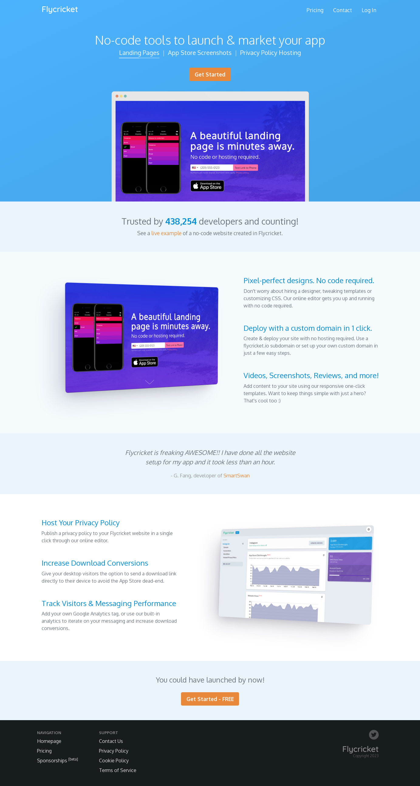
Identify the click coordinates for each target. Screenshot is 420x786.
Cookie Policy (114, 760)
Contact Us (111, 741)
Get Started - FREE (210, 699)
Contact (342, 10)
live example (166, 233)
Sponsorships (57, 760)
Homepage (49, 741)
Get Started (210, 74)
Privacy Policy (113, 751)
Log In (369, 10)
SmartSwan (237, 475)
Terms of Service (117, 770)
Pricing (314, 10)
